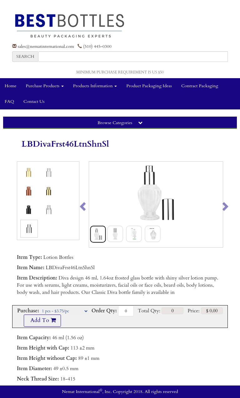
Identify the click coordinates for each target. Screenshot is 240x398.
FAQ (9, 101)
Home (10, 86)
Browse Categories (120, 123)
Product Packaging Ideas (149, 86)
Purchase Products (44, 86)
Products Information (95, 86)
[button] (95, 204)
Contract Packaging (199, 86)
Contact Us (33, 101)
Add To (42, 320)
